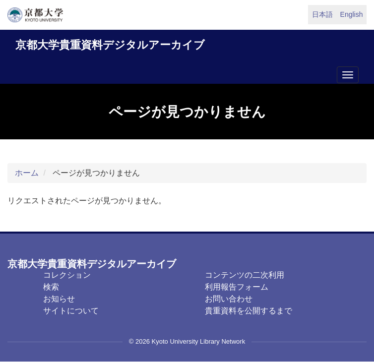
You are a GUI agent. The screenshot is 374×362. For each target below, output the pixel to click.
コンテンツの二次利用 (244, 275)
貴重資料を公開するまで (248, 310)
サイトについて (71, 310)
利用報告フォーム (236, 287)
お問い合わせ (228, 299)
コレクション (67, 275)
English (351, 14)
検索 (51, 287)
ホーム (27, 173)
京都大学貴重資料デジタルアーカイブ (110, 45)
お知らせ (59, 299)
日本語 (322, 14)
